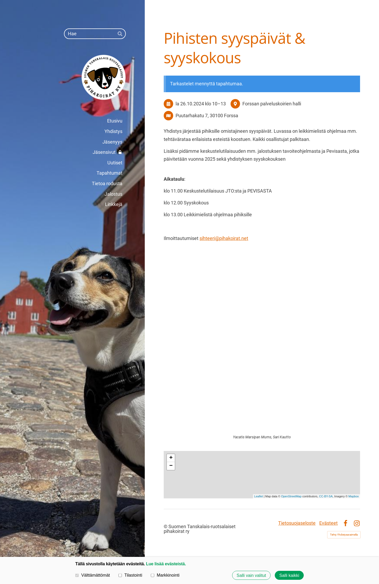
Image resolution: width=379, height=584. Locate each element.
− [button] (171, 466)
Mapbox (353, 496)
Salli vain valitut (251, 575)
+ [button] (171, 458)
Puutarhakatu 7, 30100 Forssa (207, 115)
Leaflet (258, 496)
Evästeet (328, 523)
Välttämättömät (92, 575)
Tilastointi (130, 575)
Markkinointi (165, 575)
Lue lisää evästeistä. (166, 563)
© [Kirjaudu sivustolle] (166, 526)
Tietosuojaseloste (297, 523)
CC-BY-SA (326, 496)
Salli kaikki (289, 575)
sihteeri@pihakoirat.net (224, 238)
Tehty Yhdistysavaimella (344, 534)
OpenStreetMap (291, 496)
